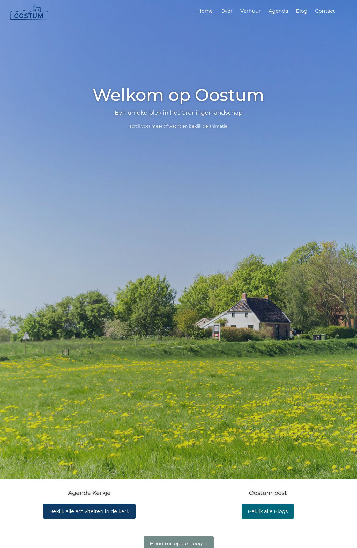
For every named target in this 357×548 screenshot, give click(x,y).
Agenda (278, 11)
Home (205, 11)
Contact (325, 11)
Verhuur (250, 11)
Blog (301, 11)
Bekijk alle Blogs (268, 511)
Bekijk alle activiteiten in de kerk (89, 511)
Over (227, 11)
